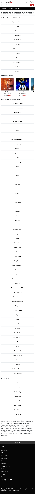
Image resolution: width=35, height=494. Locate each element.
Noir (17, 274)
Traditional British (17, 355)
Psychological (17, 35)
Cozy (17, 157)
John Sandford (17, 401)
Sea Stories (17, 328)
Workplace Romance (17, 369)
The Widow (7, 92)
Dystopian (17, 171)
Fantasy (17, 189)
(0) (32, 2)
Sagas (17, 315)
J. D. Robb (17, 387)
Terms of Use (15, 490)
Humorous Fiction (17, 225)
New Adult (17, 270)
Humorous (17, 220)
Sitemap (3, 476)
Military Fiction (17, 256)
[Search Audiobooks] (32, 5)
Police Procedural (17, 49)
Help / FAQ (4, 455)
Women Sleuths (17, 44)
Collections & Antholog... (17, 139)
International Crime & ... (17, 229)
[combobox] (17, 5)
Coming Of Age (17, 144)
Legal (17, 234)
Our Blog (3, 468)
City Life (17, 126)
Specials (17, 8)
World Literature (17, 373)
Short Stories (17, 333)
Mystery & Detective (17, 22)
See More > (17, 71)
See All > (11, 75)
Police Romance (17, 297)
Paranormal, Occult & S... (17, 288)
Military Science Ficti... (17, 265)
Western (17, 364)
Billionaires (17, 117)
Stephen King (17, 392)
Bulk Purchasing (5, 452)
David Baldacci (17, 396)
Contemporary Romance (17, 153)
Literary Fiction (17, 243)
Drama (17, 166)
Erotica (17, 175)
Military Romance (17, 261)
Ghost (17, 198)
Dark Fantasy (17, 162)
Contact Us (4, 450)
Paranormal (17, 283)
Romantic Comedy (17, 310)
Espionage (17, 53)
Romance (17, 31)
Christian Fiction (17, 121)
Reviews (3, 460)
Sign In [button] (27, 2)
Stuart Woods (17, 410)
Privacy (9, 490)
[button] (4, 8)
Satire (17, 319)
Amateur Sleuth (17, 112)
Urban (17, 360)
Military (17, 252)
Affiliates (3, 474)
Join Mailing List (5, 458)
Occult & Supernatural (17, 279)
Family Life (17, 184)
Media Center (4, 471)
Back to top (17, 442)
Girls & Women (17, 202)
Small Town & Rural (17, 337)
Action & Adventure (17, 40)
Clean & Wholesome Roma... (17, 135)
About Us (3, 463)
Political (18, 67)
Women (17, 58)
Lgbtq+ (17, 238)
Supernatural (17, 351)
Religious (17, 306)
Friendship (17, 193)
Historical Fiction (17, 62)
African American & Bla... (17, 108)
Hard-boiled (17, 211)
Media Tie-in (17, 247)
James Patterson (17, 383)
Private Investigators (17, 301)
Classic (17, 130)
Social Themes (17, 342)
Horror (17, 216)
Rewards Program (5, 466)
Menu (3, 8)
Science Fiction (17, 324)
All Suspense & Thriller (17, 103)
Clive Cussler (17, 414)
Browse (10, 8)
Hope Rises (22, 92)
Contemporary (17, 148)
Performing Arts (17, 292)
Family (17, 180)
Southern (17, 346)
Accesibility (4, 490)
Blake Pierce (17, 405)
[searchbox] (15, 5)
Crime (17, 26)
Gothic (17, 207)
